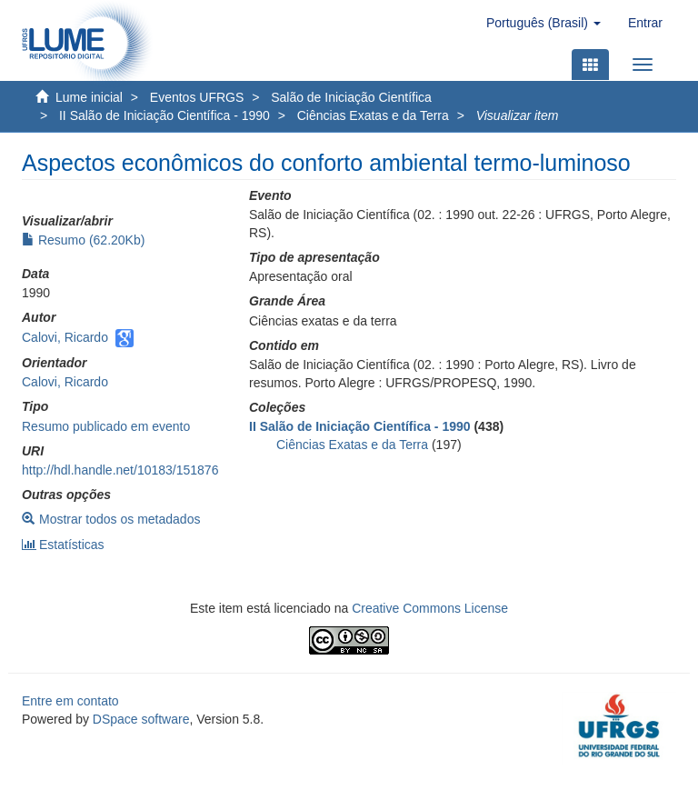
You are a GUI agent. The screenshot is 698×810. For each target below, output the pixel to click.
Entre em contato (70, 701)
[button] (543, 23)
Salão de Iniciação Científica (351, 97)
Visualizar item (517, 115)
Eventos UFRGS (197, 97)
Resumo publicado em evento (106, 426)
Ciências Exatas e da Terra (373, 115)
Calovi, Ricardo (65, 337)
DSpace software (141, 719)
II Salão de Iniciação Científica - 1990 (164, 115)
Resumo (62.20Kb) (83, 240)
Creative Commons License (430, 608)
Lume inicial (89, 97)
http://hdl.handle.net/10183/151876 (120, 470)
